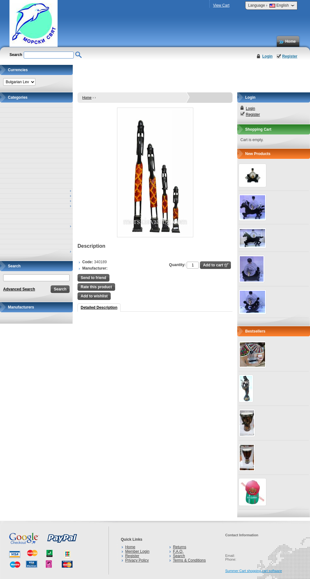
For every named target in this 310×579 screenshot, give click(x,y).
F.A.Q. (178, 551)
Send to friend (93, 278)
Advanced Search (19, 289)
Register (289, 56)
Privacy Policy (137, 560)
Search (179, 556)
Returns (179, 547)
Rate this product (96, 287)
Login (267, 56)
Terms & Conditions (189, 560)
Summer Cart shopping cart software (253, 571)
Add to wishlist (94, 296)
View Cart (221, 5)
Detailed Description (99, 307)
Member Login (137, 551)
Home (290, 41)
